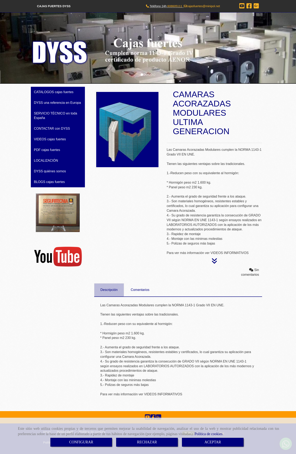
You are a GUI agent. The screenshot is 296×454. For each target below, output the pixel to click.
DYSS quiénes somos (50, 171)
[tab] (109, 290)
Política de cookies (208, 434)
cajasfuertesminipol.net (203, 6)
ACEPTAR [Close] (213, 442)
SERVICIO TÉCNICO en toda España (55, 116)
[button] (22, 48)
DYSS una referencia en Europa (57, 102)
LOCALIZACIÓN (46, 160)
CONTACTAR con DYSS (52, 128)
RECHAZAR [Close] (147, 442)
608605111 (174, 6)
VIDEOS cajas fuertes (50, 139)
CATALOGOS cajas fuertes (53, 92)
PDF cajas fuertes (47, 150)
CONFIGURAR (81, 442)
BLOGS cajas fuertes (49, 182)
